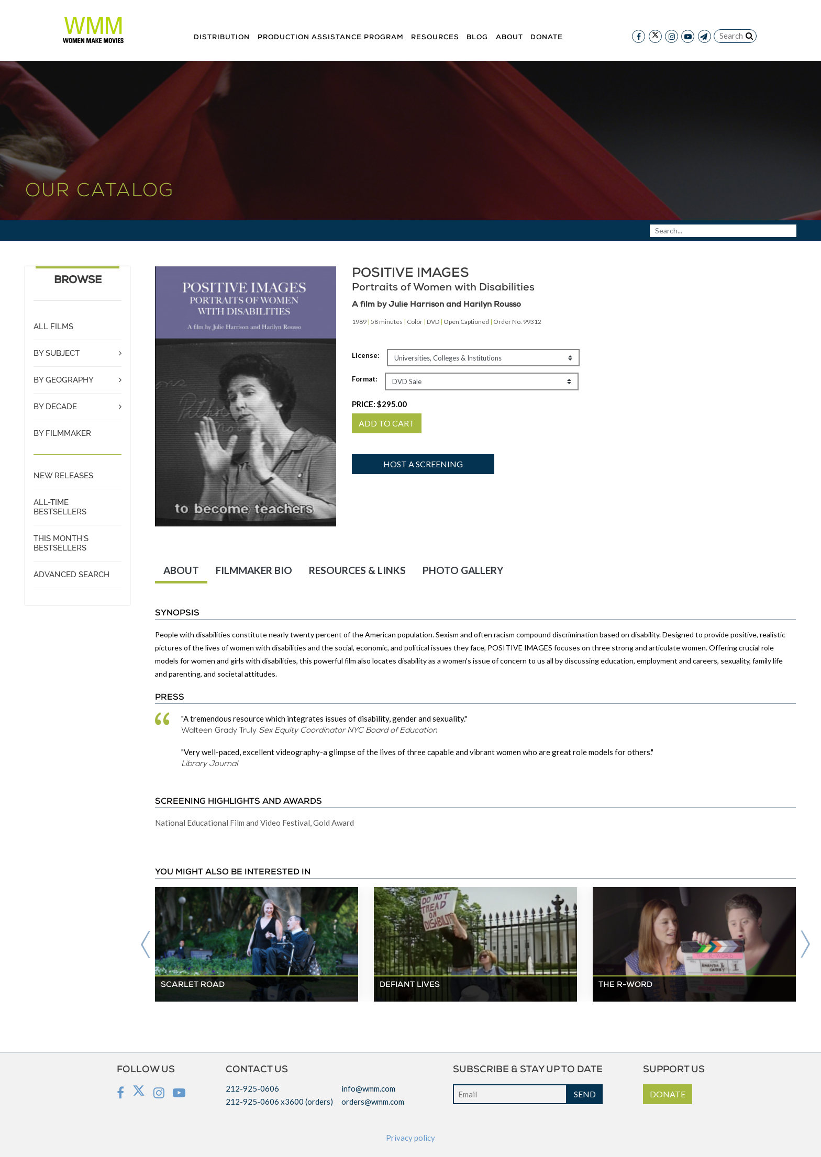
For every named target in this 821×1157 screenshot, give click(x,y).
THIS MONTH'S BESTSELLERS (61, 543)
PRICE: (379, 404)
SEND (585, 1094)
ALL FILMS (53, 326)
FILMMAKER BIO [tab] (254, 570)
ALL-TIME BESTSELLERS (60, 507)
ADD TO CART (387, 423)
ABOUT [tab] (181, 570)
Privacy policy (410, 1137)
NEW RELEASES (63, 475)
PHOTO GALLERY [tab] (463, 570)
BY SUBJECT (57, 353)
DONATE (667, 1094)
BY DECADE (55, 406)
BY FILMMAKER (62, 433)
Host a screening (423, 464)
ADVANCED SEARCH (71, 574)
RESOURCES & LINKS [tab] (357, 570)
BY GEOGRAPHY (64, 380)
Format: (364, 379)
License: (365, 355)
